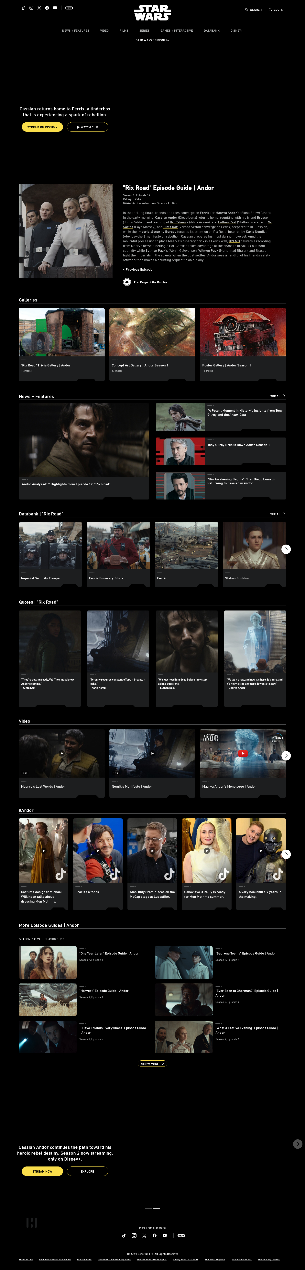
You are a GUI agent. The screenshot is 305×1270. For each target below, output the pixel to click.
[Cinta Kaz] (170, 227)
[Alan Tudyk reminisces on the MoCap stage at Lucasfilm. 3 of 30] (152, 851)
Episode (141, 195)
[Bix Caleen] (178, 222)
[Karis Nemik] (255, 231)
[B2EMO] (234, 241)
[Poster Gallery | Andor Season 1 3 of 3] (243, 332)
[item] (76, 31)
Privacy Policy (84, 1259)
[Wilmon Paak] (208, 250)
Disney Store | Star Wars (185, 1259)
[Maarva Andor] (226, 213)
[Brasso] (262, 217)
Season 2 (29, 939)
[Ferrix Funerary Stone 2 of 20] (118, 546)
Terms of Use (26, 1259)
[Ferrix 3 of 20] (186, 546)
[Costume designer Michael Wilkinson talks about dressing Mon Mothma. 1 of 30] (43, 851)
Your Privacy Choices (269, 1259)
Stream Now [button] (42, 1171)
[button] (87, 127)
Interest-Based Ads (242, 1259)
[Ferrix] (205, 213)
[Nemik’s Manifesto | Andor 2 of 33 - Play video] (152, 753)
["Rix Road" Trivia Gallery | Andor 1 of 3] (62, 332)
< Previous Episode (137, 269)
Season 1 (55, 939)
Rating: (128, 199)
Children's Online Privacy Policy (114, 1259)
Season (127, 195)
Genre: (127, 203)
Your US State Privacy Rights (152, 1259)
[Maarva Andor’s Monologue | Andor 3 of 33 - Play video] (243, 753)
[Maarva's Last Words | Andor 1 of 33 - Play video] (62, 753)
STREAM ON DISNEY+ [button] (42, 127)
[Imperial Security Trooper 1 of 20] (50, 546)
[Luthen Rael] (227, 222)
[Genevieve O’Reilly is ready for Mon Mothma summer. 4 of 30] (207, 851)
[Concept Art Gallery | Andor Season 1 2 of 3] (152, 332)
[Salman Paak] (155, 250)
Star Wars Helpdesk (215, 1259)
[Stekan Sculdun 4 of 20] (254, 546)
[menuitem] (104, 31)
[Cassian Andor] (166, 217)
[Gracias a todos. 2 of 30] (98, 851)
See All (276, 396)
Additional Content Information (55, 1259)
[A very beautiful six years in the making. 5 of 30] (261, 851)
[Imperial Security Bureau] (156, 231)
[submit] (247, 9)
